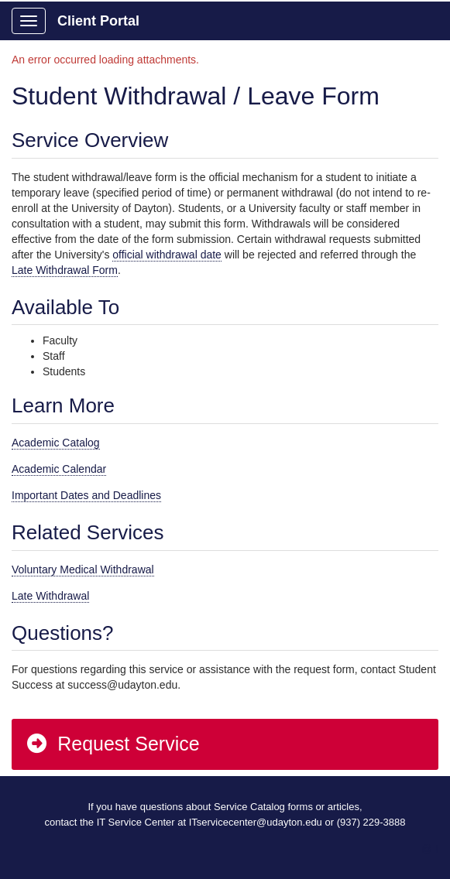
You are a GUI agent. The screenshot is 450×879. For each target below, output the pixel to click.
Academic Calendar (59, 469)
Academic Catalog (56, 442)
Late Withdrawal (50, 596)
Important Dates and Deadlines (86, 495)
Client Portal (98, 21)
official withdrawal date (167, 254)
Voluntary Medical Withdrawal (83, 569)
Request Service (112, 743)
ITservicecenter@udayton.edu (255, 822)
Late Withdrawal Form (65, 270)
